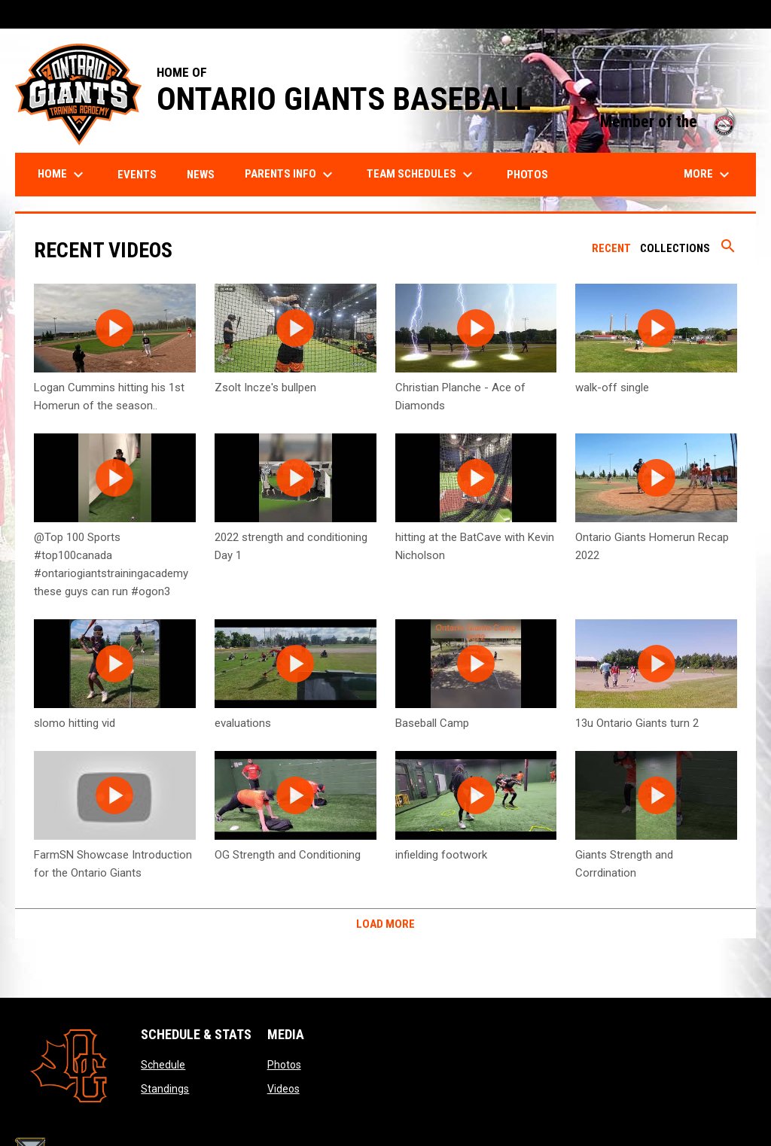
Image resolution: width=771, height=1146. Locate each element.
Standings (165, 1089)
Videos (283, 1089)
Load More (385, 924)
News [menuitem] (201, 174)
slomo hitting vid (74, 723)
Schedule (163, 1065)
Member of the (670, 121)
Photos (284, 1065)
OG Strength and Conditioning (288, 855)
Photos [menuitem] (527, 174)
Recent (611, 248)
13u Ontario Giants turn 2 (637, 723)
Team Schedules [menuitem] (422, 175)
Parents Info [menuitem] (291, 175)
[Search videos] (728, 251)
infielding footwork (441, 855)
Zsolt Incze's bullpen (265, 387)
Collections (675, 248)
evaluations (243, 723)
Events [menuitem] (137, 174)
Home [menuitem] (62, 175)
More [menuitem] (708, 175)
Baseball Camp (432, 723)
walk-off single (612, 387)
